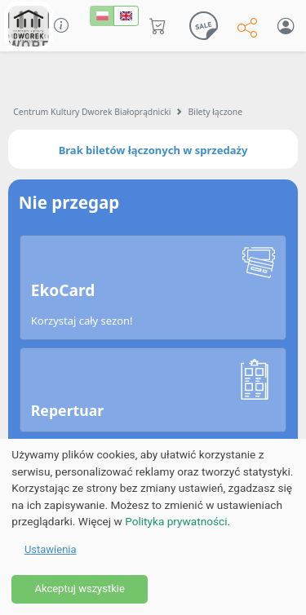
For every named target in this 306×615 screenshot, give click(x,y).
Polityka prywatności (176, 521)
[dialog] (153, 527)
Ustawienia (50, 549)
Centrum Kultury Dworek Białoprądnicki (92, 111)
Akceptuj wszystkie (79, 588)
